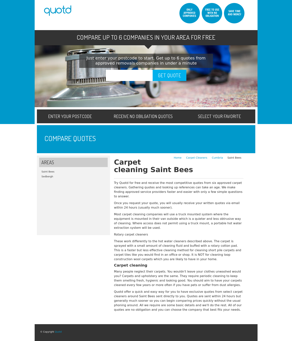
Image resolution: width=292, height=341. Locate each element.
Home (178, 157)
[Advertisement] (73, 205)
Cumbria (217, 157)
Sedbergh (47, 176)
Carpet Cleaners (197, 157)
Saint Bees (48, 171)
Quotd (58, 332)
